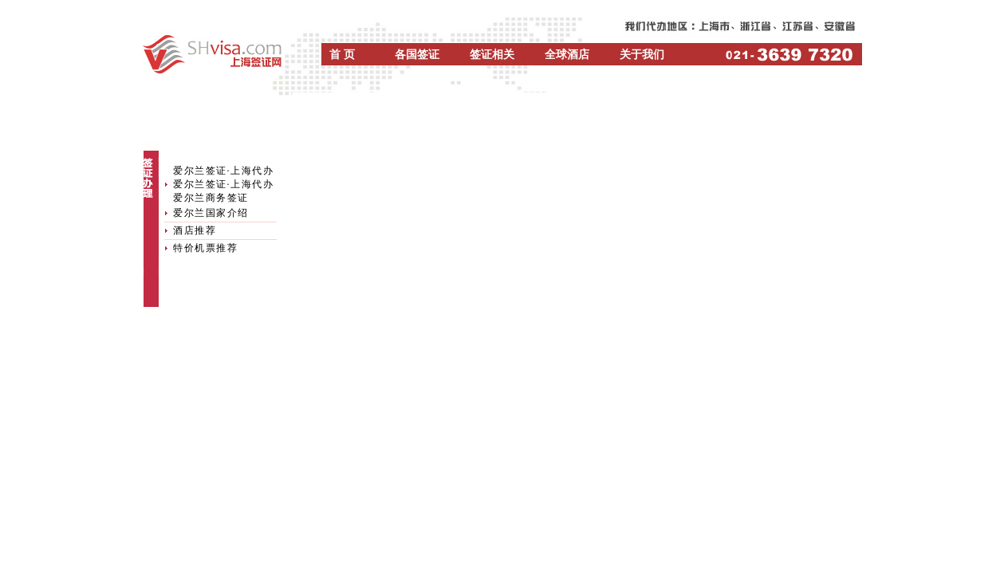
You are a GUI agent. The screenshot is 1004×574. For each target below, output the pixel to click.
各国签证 (417, 55)
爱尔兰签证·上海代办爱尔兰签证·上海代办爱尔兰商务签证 (223, 184)
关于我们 (642, 55)
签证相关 (492, 55)
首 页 (342, 55)
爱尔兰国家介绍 (211, 212)
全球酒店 (567, 55)
